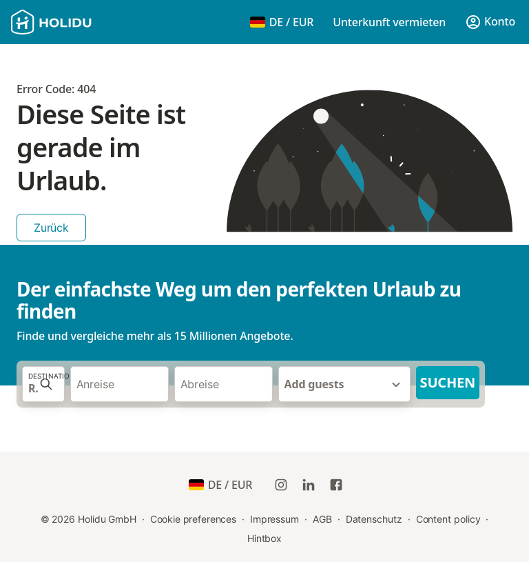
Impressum (274, 519)
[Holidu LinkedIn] (308, 484)
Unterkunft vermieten (389, 22)
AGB (322, 519)
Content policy (448, 519)
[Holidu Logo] (79, 22)
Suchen (447, 382)
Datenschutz (374, 519)
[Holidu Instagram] (281, 484)
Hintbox (264, 538)
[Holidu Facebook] (336, 484)
